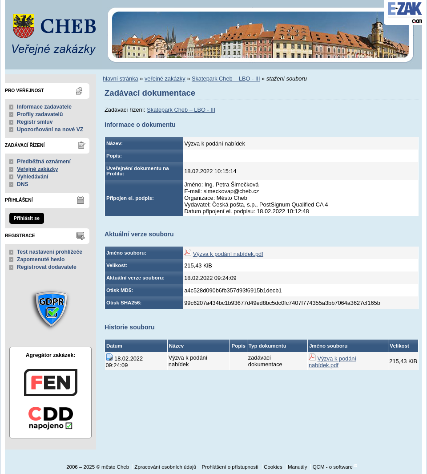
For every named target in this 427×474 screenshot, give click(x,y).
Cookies (273, 467)
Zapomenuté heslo (40, 259)
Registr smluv (34, 122)
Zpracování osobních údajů (165, 467)
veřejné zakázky (165, 78)
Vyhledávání (32, 177)
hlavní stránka (120, 78)
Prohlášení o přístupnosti (229, 467)
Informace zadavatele (44, 107)
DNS (22, 184)
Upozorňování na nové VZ (50, 129)
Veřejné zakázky (37, 169)
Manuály (297, 467)
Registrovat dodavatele (47, 267)
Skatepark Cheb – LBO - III (226, 78)
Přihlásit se (27, 218)
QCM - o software (333, 467)
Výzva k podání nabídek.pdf (228, 254)
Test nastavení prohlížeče (49, 252)
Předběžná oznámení (44, 161)
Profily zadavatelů (40, 114)
